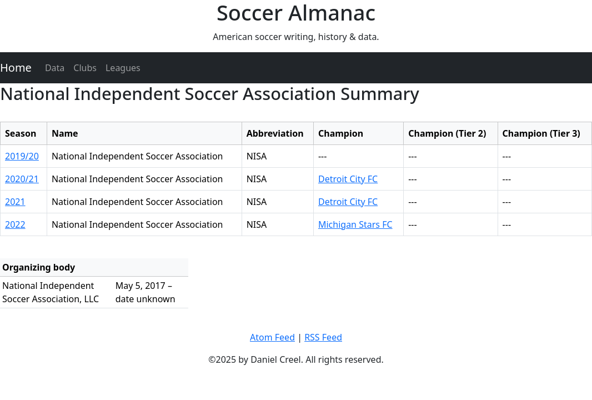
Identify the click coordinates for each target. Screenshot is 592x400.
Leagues (123, 68)
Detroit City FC (348, 179)
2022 (15, 224)
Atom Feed (272, 337)
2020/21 (22, 179)
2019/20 (22, 156)
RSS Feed (323, 337)
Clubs (85, 68)
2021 (15, 202)
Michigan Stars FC (355, 224)
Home (16, 67)
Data (54, 68)
